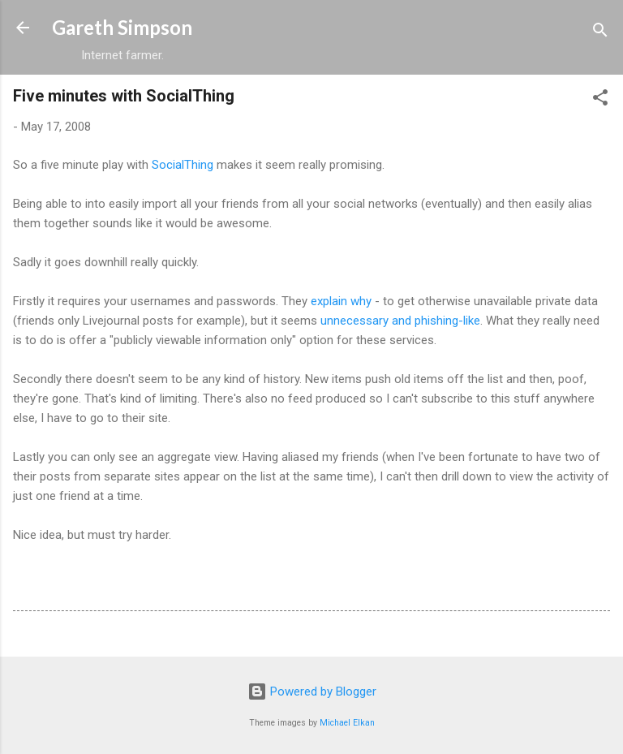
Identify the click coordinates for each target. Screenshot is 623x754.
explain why (341, 301)
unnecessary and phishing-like (400, 320)
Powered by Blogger (311, 691)
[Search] (600, 33)
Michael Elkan (347, 722)
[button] (600, 100)
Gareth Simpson (122, 27)
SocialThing (182, 164)
